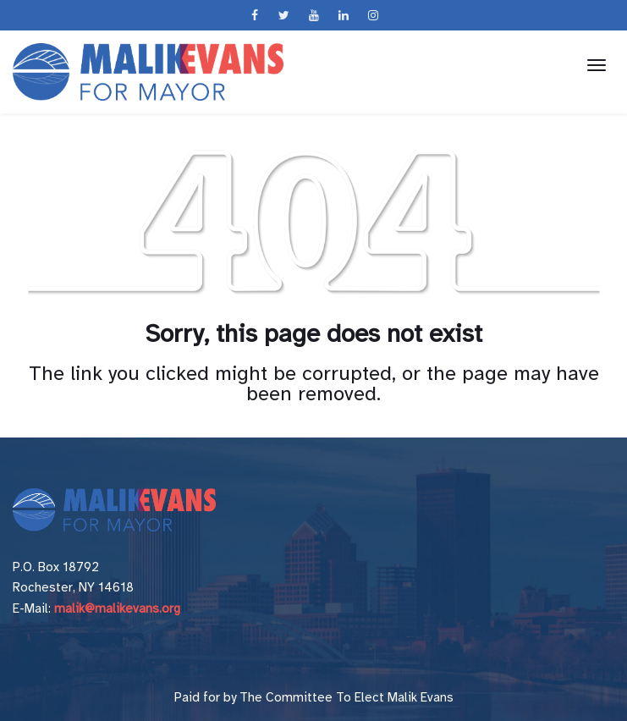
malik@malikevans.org (117, 608)
